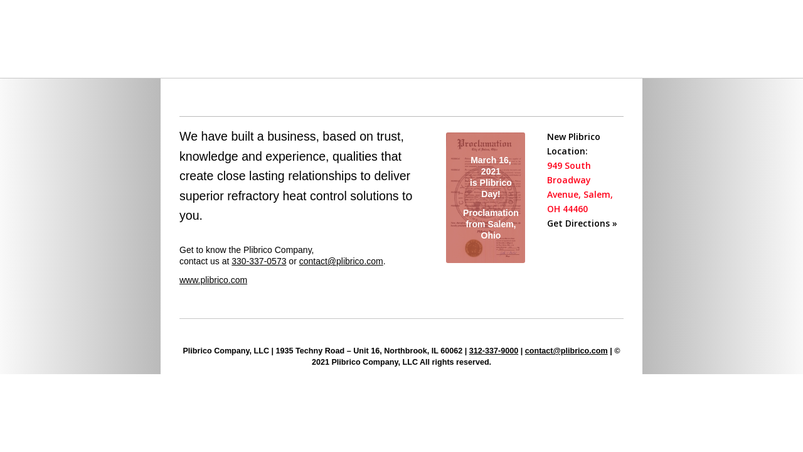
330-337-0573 (258, 261)
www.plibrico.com (213, 280)
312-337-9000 (493, 351)
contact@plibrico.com (341, 261)
